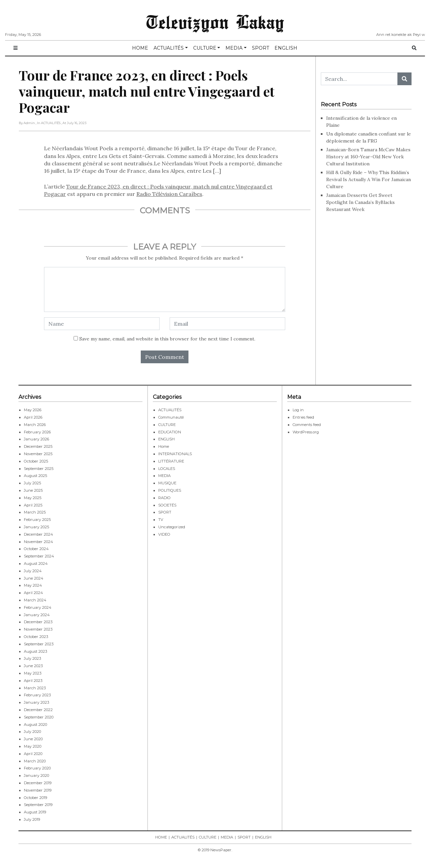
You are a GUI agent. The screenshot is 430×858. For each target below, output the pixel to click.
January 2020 (36, 775)
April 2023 (33, 680)
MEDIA (234, 48)
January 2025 (36, 527)
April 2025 (33, 505)
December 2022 (38, 709)
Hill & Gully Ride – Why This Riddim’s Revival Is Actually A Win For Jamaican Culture (368, 179)
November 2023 (38, 629)
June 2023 (33, 665)
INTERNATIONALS (175, 453)
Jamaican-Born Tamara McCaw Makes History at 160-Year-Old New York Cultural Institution (368, 157)
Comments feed (307, 424)
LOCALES (166, 468)
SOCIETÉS (167, 505)
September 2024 (39, 556)
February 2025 (37, 519)
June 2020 (33, 739)
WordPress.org (306, 432)
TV (160, 519)
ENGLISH (285, 48)
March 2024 (35, 600)
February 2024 (37, 607)
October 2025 (36, 461)
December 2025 (38, 446)
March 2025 (35, 512)
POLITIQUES (169, 490)
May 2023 (32, 673)
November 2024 (38, 541)
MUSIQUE (167, 483)
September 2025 (38, 468)
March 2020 (35, 761)
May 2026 (32, 410)
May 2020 (32, 746)
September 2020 (38, 717)
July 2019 (32, 819)
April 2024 (33, 592)
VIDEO (164, 534)
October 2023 (36, 636)
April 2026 (33, 417)
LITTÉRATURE (171, 461)
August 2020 (35, 724)
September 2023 (38, 644)
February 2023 (37, 695)
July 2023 (32, 658)
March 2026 (35, 424)
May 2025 (32, 497)
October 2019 (35, 797)
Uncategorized (171, 527)
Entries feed (303, 417)
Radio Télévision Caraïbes (169, 194)
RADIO (164, 497)
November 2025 (38, 453)
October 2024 (36, 548)
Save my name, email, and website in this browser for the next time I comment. (167, 339)
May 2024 (33, 585)
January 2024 (37, 614)
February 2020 (37, 768)
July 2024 (33, 571)
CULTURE (204, 48)
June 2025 (33, 490)
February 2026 (37, 432)
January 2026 (36, 439)
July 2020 (32, 731)
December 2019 (37, 783)
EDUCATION (169, 432)
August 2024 (36, 563)
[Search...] (359, 78)
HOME (140, 48)
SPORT (260, 48)
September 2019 (38, 804)
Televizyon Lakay (215, 21)
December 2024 (38, 534)
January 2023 (36, 702)
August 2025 (35, 475)
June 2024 (33, 578)
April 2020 (33, 753)
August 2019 (35, 812)
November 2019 (37, 790)
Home (163, 446)
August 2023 (35, 651)
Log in (298, 410)
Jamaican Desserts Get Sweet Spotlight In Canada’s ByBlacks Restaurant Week (360, 202)
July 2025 (32, 483)
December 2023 (38, 622)
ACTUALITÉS (169, 48)
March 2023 (35, 688)
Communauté (171, 417)
